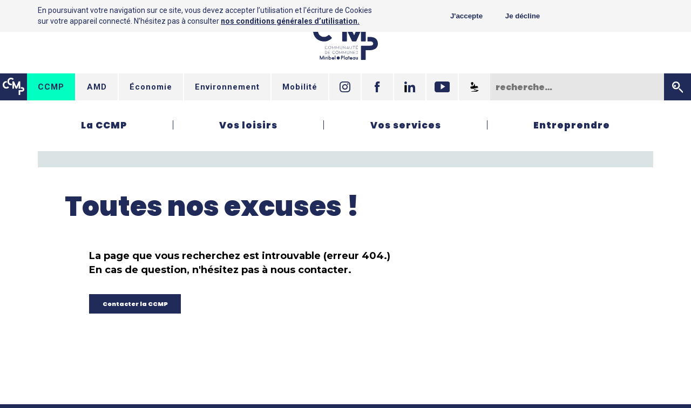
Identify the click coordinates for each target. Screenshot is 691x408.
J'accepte (466, 16)
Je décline (522, 16)
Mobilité (299, 87)
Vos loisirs (248, 125)
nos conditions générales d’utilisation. (290, 21)
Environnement (227, 87)
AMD (97, 87)
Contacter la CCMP (135, 304)
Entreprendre (571, 125)
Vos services (405, 125)
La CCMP (104, 125)
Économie (151, 87)
